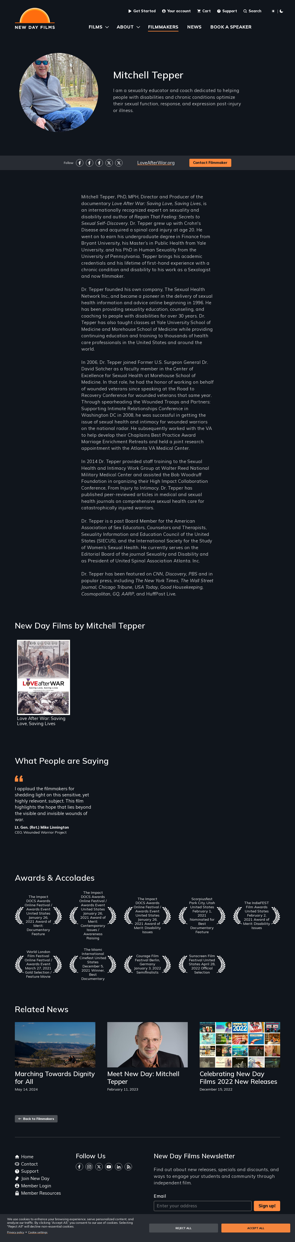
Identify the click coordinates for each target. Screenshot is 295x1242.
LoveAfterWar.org (156, 162)
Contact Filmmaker (210, 162)
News (194, 27)
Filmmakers (163, 27)
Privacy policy (15, 1232)
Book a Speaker (230, 27)
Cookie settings (37, 1232)
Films (95, 27)
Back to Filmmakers (36, 1119)
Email (160, 1196)
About (125, 27)
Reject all (183, 1228)
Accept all (255, 1228)
